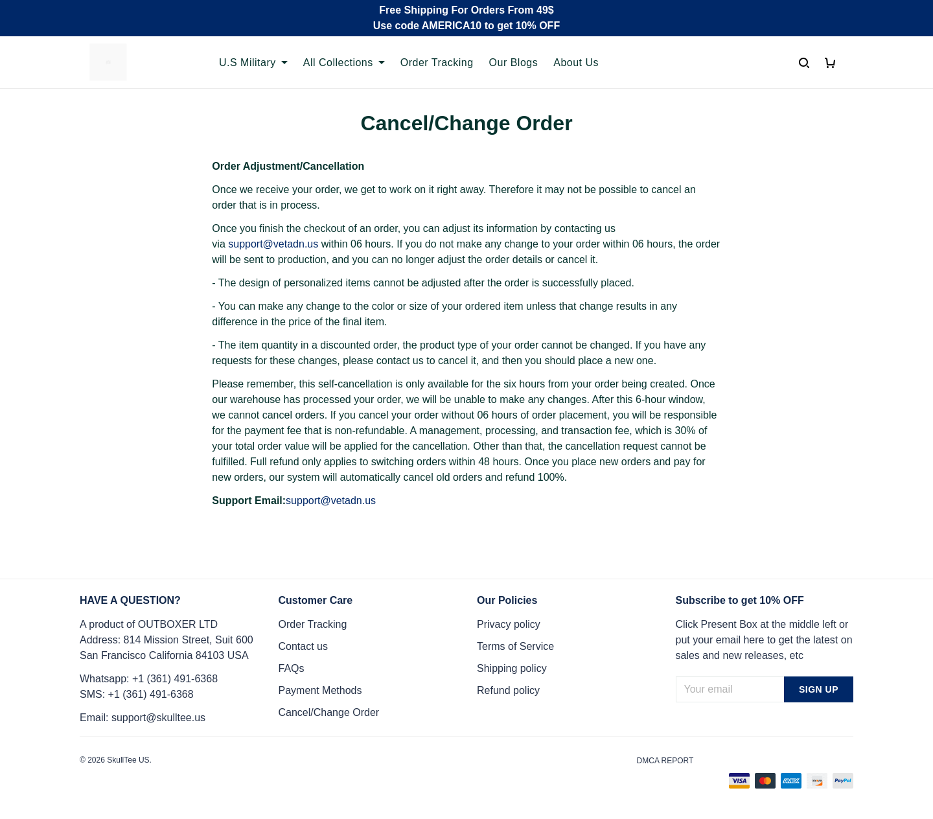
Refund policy (508, 690)
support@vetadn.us (273, 243)
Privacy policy (508, 624)
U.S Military (253, 62)
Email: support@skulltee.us (142, 717)
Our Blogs (513, 62)
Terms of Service (515, 646)
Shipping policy (512, 668)
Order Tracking (437, 62)
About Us (576, 62)
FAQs (292, 668)
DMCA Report (665, 760)
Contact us (303, 646)
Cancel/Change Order (329, 712)
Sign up (818, 689)
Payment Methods (320, 690)
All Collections (344, 62)
